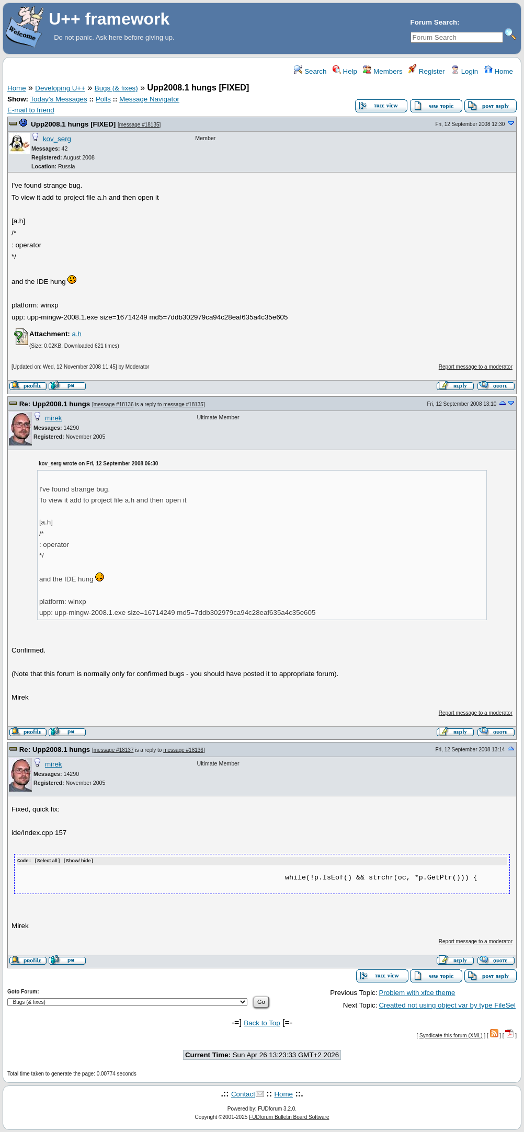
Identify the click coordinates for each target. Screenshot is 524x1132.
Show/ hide (78, 861)
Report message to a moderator (475, 367)
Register (426, 71)
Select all (47, 861)
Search (310, 71)
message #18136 (114, 404)
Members (382, 71)
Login (464, 71)
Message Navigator (149, 99)
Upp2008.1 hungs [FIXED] (73, 124)
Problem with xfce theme (417, 992)
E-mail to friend (30, 110)
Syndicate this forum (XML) (451, 1035)
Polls (103, 99)
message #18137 (114, 750)
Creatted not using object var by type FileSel (447, 1005)
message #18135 (139, 125)
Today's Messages (58, 99)
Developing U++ (60, 88)
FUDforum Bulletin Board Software (289, 1116)
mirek (53, 418)
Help (345, 71)
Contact (243, 1093)
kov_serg (57, 139)
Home (498, 71)
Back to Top (262, 1022)
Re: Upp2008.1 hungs (54, 404)
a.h (77, 334)
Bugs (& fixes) (116, 88)
